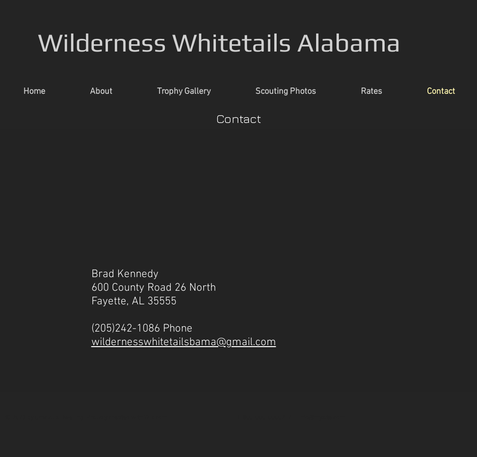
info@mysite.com (322, 418)
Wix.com (155, 418)
